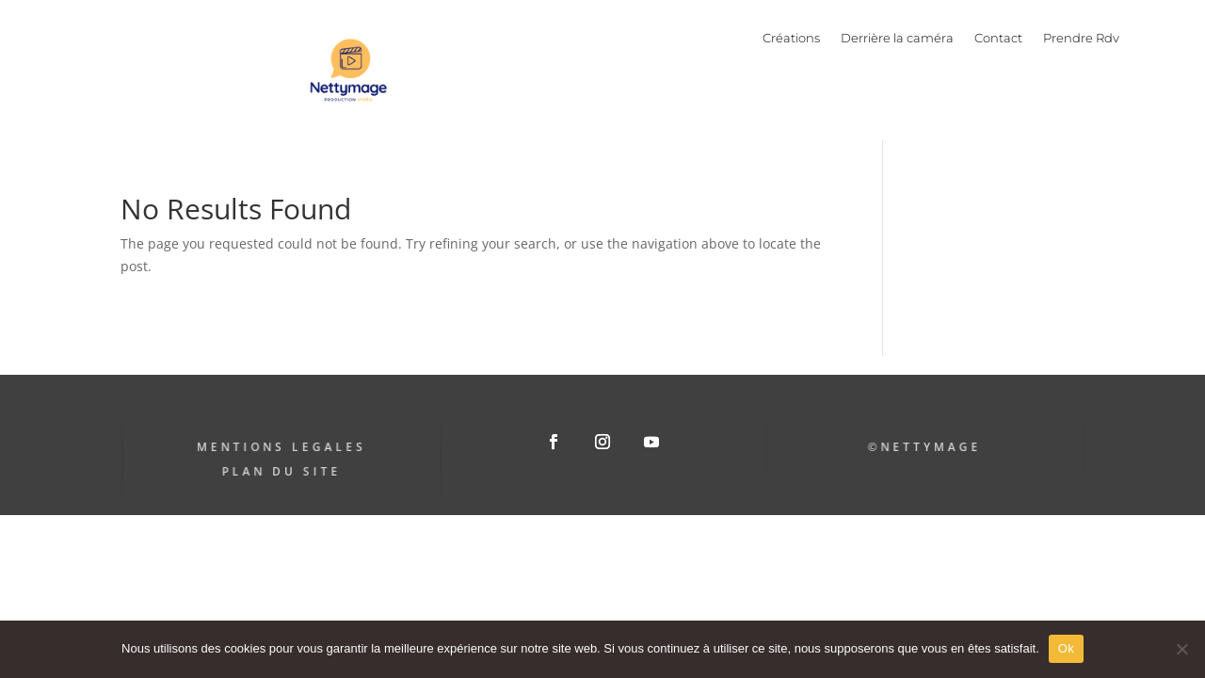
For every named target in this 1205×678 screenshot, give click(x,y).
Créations (791, 38)
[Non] (1181, 648)
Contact (998, 38)
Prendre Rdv (1081, 38)
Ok (1066, 648)
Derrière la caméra (897, 38)
